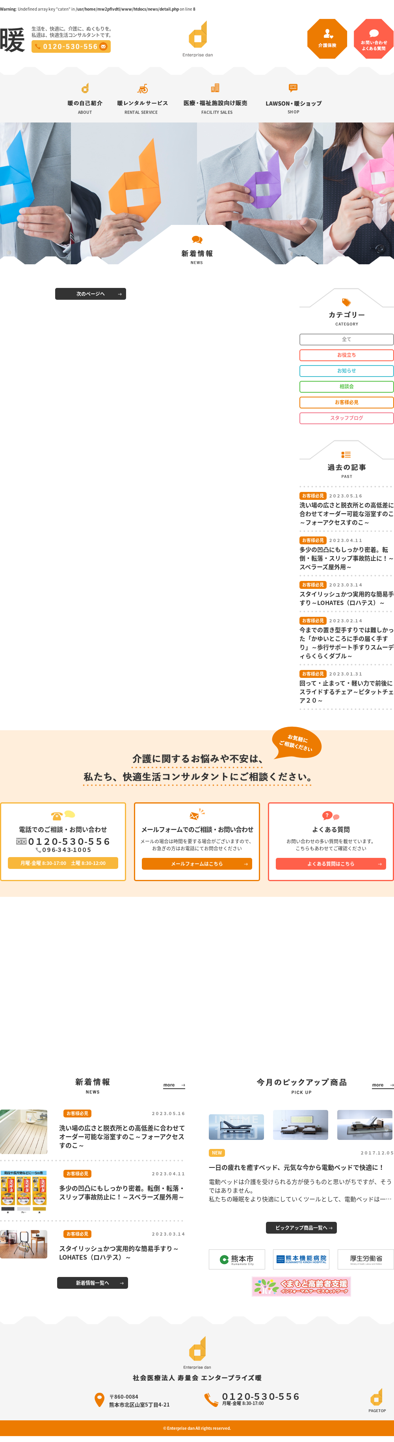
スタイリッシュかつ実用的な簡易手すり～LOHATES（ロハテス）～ (119, 1252)
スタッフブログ (346, 417)
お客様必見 (347, 402)
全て (346, 339)
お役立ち (346, 354)
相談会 (347, 386)
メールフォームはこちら (197, 863)
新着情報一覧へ (92, 1282)
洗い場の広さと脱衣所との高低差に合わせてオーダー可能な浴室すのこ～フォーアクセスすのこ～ (122, 1136)
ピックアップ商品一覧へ (301, 1227)
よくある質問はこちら (331, 863)
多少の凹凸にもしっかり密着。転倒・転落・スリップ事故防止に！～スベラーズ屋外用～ (122, 1192)
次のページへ (90, 293)
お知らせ (346, 370)
